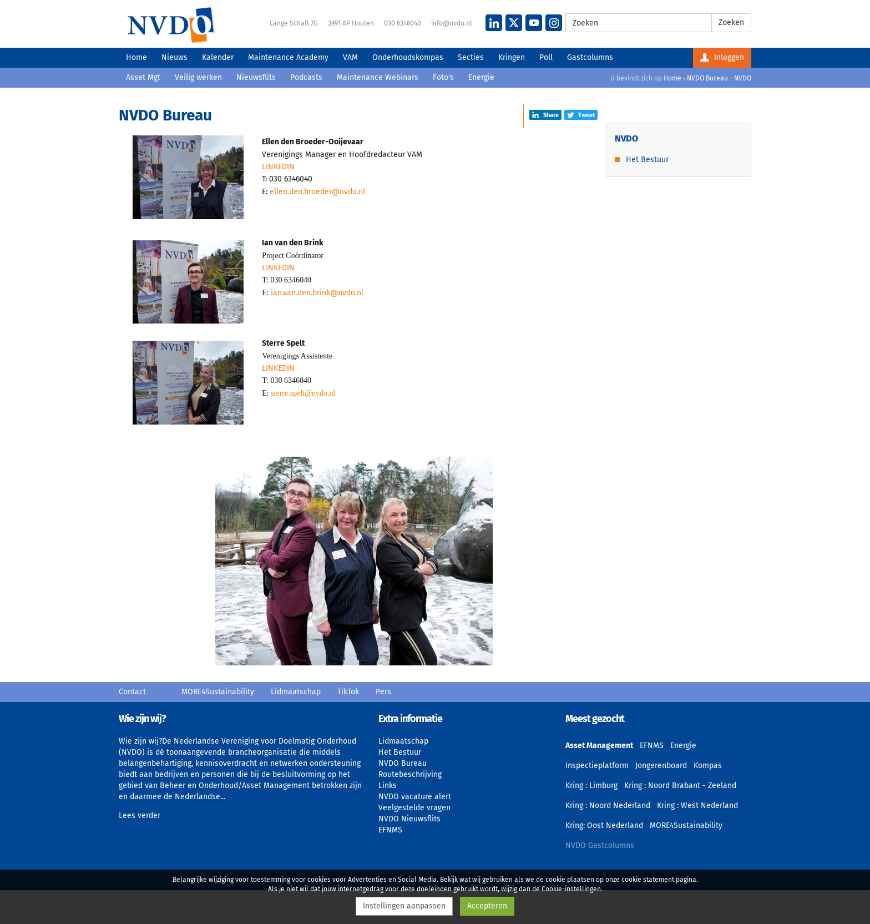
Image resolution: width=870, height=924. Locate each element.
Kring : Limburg (591, 785)
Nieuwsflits (256, 77)
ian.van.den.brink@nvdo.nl (317, 292)
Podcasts (306, 77)
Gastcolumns (590, 57)
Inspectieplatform (597, 765)
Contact (132, 691)
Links (387, 785)
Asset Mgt (143, 77)
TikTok (348, 691)
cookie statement (647, 879)
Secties (471, 57)
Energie (481, 77)
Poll (546, 57)
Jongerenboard (661, 765)
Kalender (218, 57)
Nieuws (174, 57)
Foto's (443, 77)
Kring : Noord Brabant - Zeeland (680, 785)
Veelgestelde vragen (414, 807)
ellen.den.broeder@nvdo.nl (317, 191)
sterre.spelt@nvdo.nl (303, 393)
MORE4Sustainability (217, 691)
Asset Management (599, 745)
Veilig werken (198, 77)
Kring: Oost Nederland (604, 825)
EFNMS (390, 830)
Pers (383, 691)
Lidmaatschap (296, 691)
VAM (350, 57)
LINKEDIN (278, 166)
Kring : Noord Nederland (607, 805)
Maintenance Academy (288, 57)
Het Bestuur (647, 159)
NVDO (171, 25)
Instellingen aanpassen (404, 906)
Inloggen (722, 57)
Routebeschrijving (410, 774)
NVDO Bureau (402, 763)
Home (136, 57)
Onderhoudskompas (407, 57)
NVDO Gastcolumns (599, 845)
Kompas (708, 765)
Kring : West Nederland (697, 805)
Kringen (511, 57)
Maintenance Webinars (377, 77)
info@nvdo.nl (451, 23)
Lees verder (139, 815)
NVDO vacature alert (414, 796)
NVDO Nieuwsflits (409, 819)
